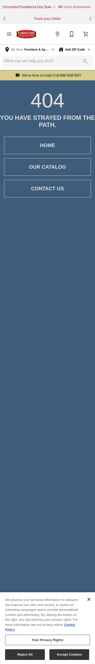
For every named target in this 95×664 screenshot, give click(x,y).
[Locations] (57, 34)
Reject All (25, 657)
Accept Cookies (69, 657)
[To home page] (26, 34)
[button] (9, 34)
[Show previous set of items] (4, 18)
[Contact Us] (72, 34)
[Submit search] (85, 61)
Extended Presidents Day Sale (27, 6)
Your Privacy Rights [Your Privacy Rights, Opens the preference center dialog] (47, 642)
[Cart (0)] (86, 34)
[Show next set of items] (90, 18)
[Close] (88, 601)
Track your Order (47, 18)
